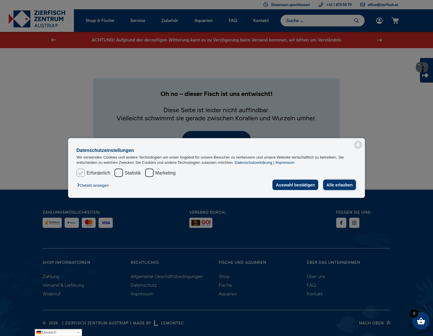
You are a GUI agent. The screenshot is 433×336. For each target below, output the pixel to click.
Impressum (284, 162)
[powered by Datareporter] (358, 145)
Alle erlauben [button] (339, 185)
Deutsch (47, 332)
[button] (94, 185)
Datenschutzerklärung (254, 162)
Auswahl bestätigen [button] (295, 185)
